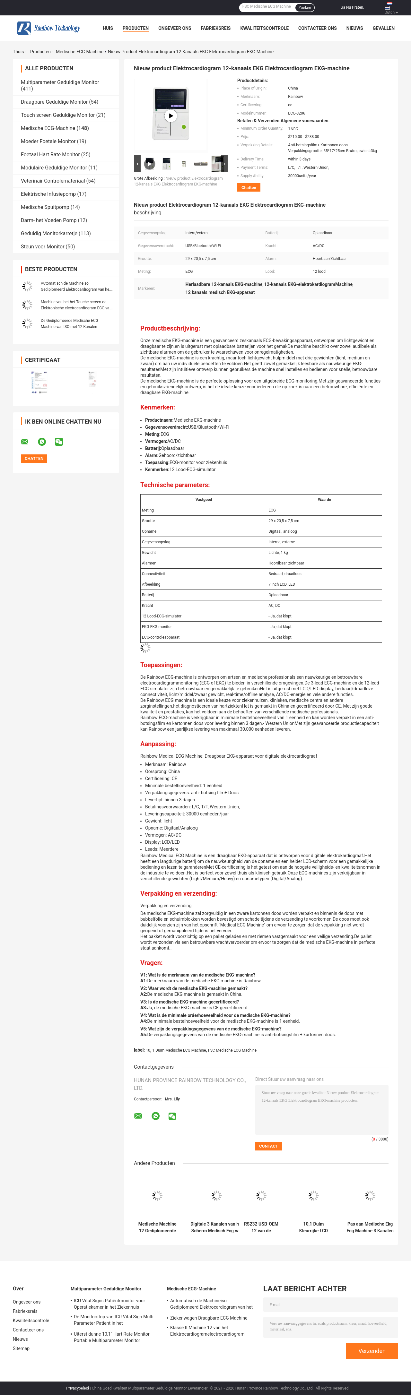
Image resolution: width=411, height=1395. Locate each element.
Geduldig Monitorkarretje (49, 233)
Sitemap (21, 1348)
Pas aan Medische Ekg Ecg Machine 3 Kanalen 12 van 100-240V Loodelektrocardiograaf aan (370, 1227)
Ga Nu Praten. (352, 7)
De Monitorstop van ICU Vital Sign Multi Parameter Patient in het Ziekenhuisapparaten (113, 1321)
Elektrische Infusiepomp (48, 194)
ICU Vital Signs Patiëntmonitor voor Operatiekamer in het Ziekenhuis (109, 1304)
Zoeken (305, 7)
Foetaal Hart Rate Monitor (50, 154)
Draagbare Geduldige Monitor (54, 102)
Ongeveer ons (174, 28)
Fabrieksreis (216, 28)
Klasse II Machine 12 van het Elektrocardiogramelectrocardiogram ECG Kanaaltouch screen (207, 1332)
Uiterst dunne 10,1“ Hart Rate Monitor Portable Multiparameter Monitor (112, 1337)
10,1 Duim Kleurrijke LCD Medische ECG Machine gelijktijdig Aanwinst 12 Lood (313, 1227)
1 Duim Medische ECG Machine (179, 1050)
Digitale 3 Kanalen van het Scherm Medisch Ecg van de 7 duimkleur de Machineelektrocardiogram (216, 1227)
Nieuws (354, 28)
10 (148, 1050)
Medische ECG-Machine (79, 51)
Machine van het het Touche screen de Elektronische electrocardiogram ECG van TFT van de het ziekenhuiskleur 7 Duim (76, 308)
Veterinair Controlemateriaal (53, 181)
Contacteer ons (317, 28)
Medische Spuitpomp (45, 207)
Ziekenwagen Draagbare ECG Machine (209, 1318)
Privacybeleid (77, 1388)
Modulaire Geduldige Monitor (54, 168)
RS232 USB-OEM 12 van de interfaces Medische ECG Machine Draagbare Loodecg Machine (261, 1227)
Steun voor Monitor (43, 247)
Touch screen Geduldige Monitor (58, 115)
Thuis (18, 51)
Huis (108, 28)
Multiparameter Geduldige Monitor (60, 82)
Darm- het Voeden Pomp (48, 220)
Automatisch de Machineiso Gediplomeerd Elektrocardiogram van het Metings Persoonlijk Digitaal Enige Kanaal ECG (211, 1305)
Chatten (248, 187)
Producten (136, 28)
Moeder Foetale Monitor (48, 141)
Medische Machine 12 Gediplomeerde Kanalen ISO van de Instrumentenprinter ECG (157, 1227)
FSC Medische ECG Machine (232, 1050)
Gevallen (384, 28)
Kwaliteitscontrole (264, 28)
